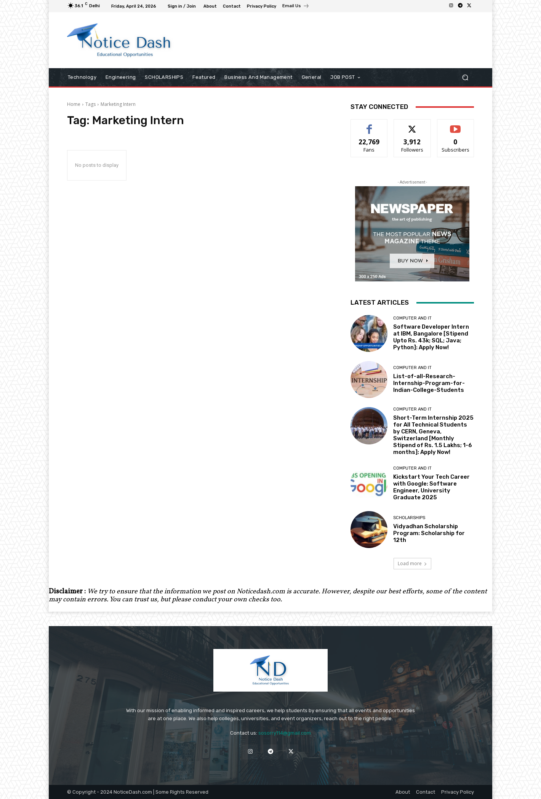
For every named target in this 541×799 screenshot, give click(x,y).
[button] (465, 77)
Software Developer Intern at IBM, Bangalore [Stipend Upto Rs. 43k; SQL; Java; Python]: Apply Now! (431, 337)
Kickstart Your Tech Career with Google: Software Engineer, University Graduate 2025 (431, 487)
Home (73, 104)
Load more (412, 563)
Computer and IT (412, 318)
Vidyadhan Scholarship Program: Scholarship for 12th (429, 533)
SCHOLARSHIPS (409, 518)
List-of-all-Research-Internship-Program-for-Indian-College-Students (429, 383)
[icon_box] (295, 7)
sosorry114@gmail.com (284, 733)
